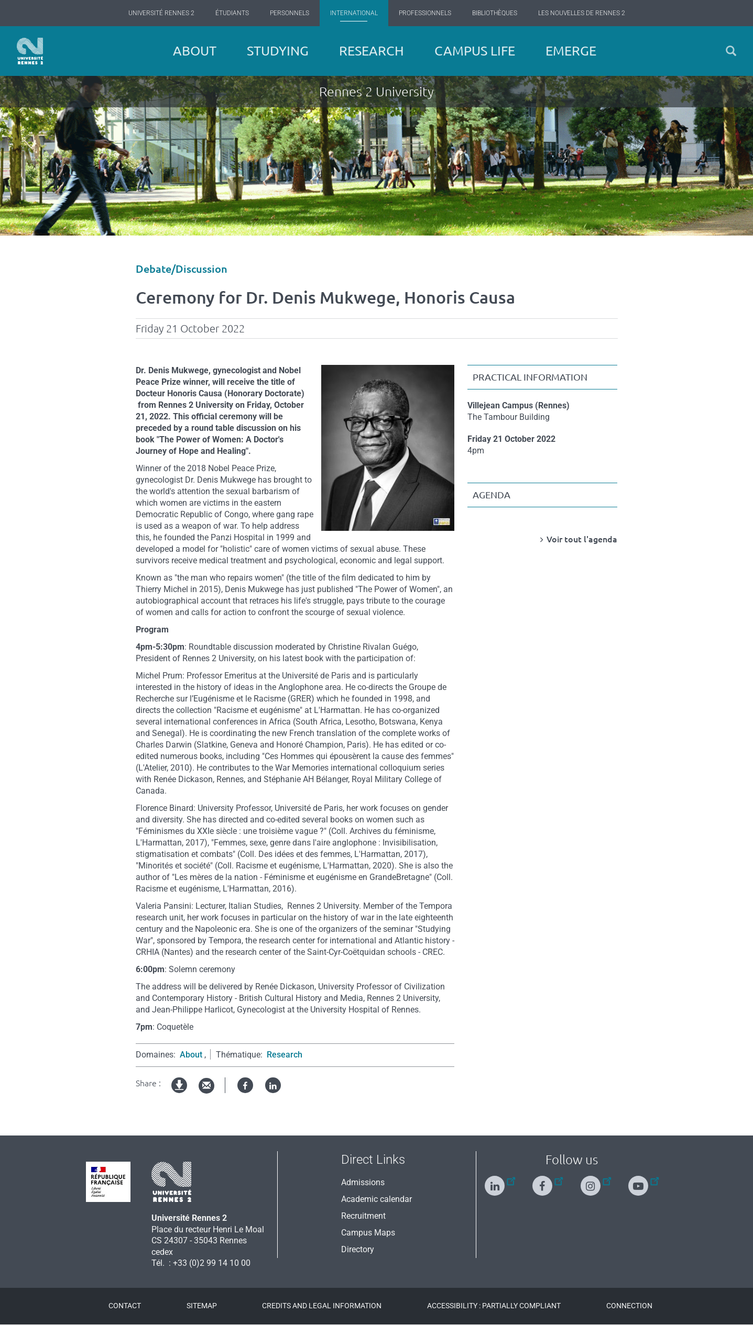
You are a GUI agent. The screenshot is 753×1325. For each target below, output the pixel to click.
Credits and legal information (321, 1305)
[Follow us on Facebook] (547, 1181)
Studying (278, 50)
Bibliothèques (494, 13)
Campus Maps (368, 1233)
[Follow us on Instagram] (596, 1181)
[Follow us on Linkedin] (500, 1181)
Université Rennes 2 (161, 13)
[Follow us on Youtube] (643, 1181)
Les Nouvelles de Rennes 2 (581, 13)
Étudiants (232, 13)
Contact (124, 1305)
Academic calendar (376, 1199)
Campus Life (474, 50)
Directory (357, 1249)
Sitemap (202, 1305)
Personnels (289, 13)
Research (371, 50)
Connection (629, 1305)
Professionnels (425, 13)
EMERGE (570, 50)
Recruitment (363, 1216)
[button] (731, 51)
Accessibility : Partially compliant (494, 1305)
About (194, 50)
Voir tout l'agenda (582, 539)
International (354, 13)
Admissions (363, 1182)
